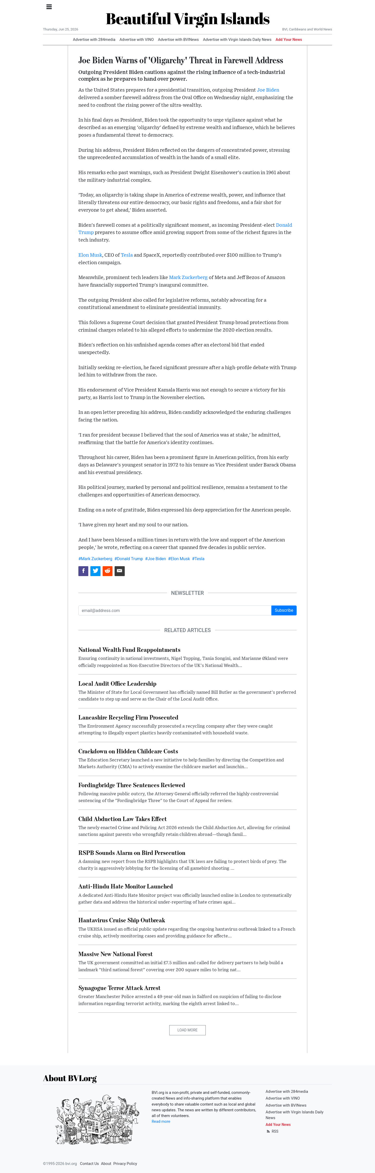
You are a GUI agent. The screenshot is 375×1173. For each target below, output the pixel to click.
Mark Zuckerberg (188, 277)
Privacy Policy (125, 1163)
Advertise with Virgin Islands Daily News (237, 39)
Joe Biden (268, 90)
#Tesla (198, 558)
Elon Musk (90, 255)
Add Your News (289, 39)
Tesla (127, 255)
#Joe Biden (155, 558)
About (106, 1163)
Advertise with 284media (94, 39)
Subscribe (284, 610)
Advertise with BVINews (178, 39)
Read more (161, 1121)
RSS (272, 1131)
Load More (188, 1030)
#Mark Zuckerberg (95, 558)
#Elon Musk (179, 558)
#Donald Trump (128, 558)
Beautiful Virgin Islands (188, 18)
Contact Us (89, 1163)
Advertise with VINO (137, 39)
